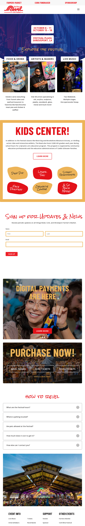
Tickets (29, 519)
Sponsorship (71, 3)
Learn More (42, 156)
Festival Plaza (42, 38)
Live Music (69, 58)
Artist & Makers (14, 523)
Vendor (45, 519)
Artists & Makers (42, 58)
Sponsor (45, 523)
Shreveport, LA (42, 40)
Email (7, 240)
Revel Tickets (67, 369)
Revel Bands (18, 369)
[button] (40, 337)
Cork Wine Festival (65, 523)
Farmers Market (14, 3)
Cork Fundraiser (42, 3)
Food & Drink (15, 58)
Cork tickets (42, 369)
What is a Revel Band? (42, 376)
